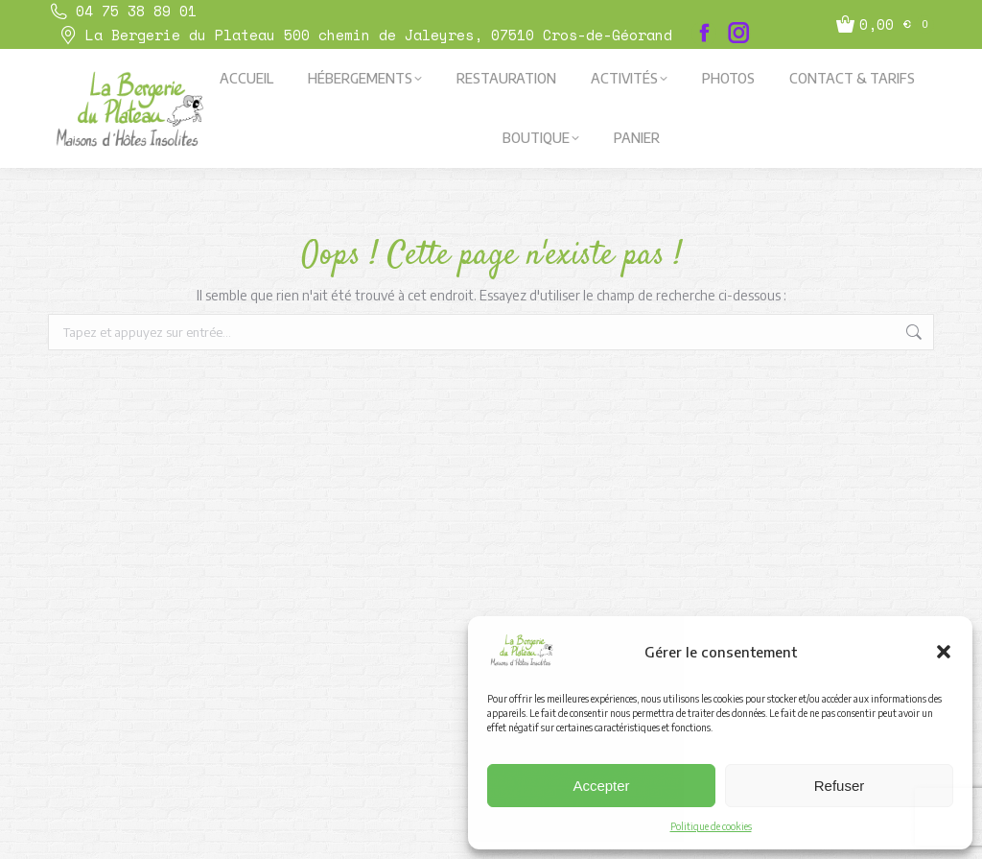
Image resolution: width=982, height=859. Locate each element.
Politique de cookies (711, 826)
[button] (943, 651)
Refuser (839, 785)
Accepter (601, 785)
